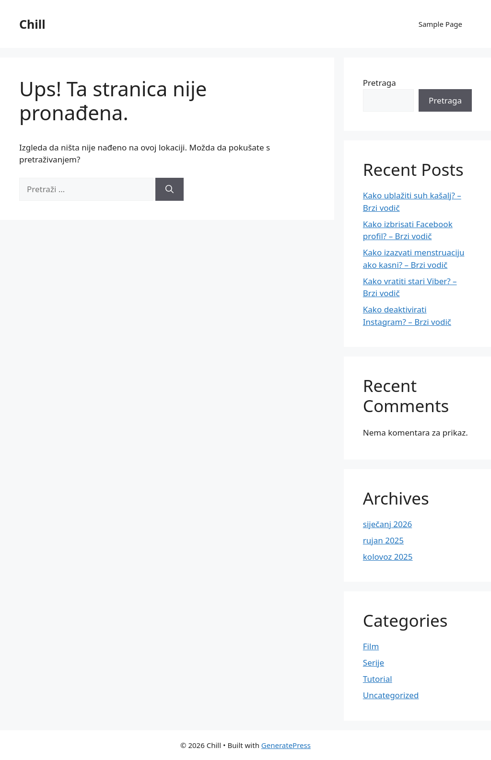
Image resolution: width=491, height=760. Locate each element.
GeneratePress (286, 745)
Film (371, 646)
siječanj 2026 (387, 524)
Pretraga (379, 82)
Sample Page (440, 24)
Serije (373, 662)
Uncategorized (391, 695)
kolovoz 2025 (388, 556)
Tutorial (377, 678)
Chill (32, 24)
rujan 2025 (383, 540)
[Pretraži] (169, 189)
